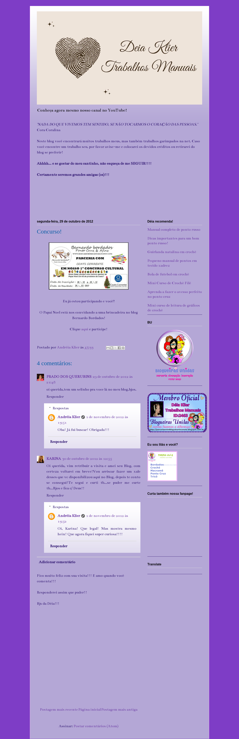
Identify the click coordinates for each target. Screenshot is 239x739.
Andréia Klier (69, 417)
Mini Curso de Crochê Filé (169, 283)
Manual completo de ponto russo (173, 229)
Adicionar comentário (57, 562)
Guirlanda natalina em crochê (171, 252)
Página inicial (89, 709)
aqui (84, 329)
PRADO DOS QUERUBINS (68, 376)
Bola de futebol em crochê (168, 274)
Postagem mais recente (59, 709)
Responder (55, 396)
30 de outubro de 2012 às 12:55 (87, 458)
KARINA (53, 458)
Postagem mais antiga (119, 709)
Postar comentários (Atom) (96, 726)
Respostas (61, 408)
